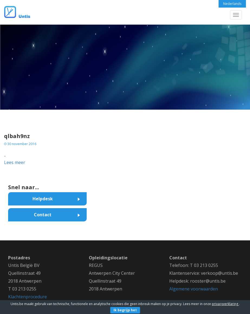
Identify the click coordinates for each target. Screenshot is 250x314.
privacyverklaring (225, 304)
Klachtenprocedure (27, 297)
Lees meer (14, 162)
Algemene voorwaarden (193, 289)
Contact (42, 215)
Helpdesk (43, 199)
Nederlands (232, 3)
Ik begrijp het (125, 310)
